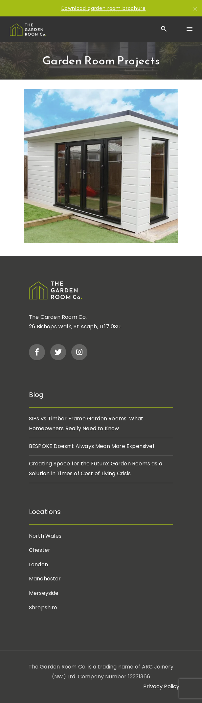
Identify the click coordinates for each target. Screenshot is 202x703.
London (38, 564)
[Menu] (189, 29)
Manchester (45, 578)
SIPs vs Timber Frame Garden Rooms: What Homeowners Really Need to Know (86, 423)
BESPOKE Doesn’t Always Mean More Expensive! (91, 446)
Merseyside (44, 593)
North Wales (45, 536)
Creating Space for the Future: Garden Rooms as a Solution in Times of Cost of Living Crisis (95, 468)
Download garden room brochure (103, 8)
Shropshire (43, 607)
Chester (39, 550)
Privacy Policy (161, 686)
